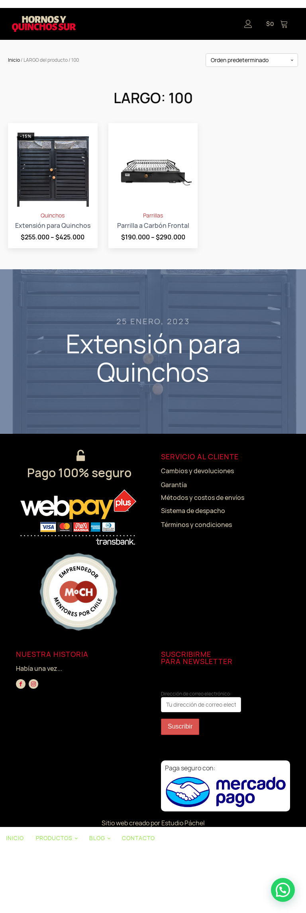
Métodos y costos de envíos (202, 498)
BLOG (97, 838)
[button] (283, 890)
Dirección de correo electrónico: (201, 701)
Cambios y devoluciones (197, 470)
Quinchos (53, 215)
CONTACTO (138, 838)
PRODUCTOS (54, 838)
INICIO (15, 838)
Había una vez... (39, 668)
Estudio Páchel (183, 823)
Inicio (14, 60)
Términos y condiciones (196, 524)
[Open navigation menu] (156, 24)
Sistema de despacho (193, 510)
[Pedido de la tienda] (252, 60)
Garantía (174, 484)
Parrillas (153, 215)
